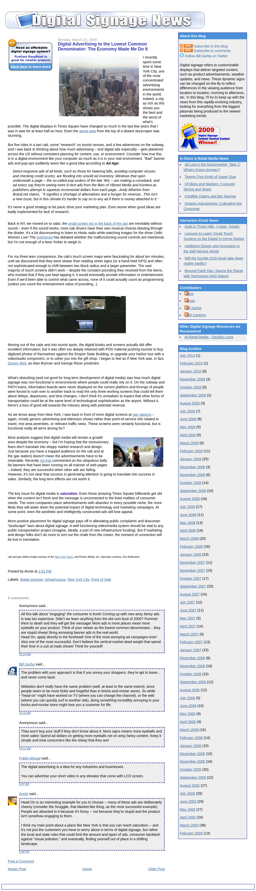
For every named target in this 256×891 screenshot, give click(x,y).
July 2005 (187, 794)
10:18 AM (25, 713)
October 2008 (190, 483)
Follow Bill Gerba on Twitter (204, 56)
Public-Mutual (29, 758)
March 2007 (189, 634)
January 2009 (190, 459)
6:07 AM (24, 784)
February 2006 (191, 738)
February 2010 (191, 363)
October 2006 (190, 674)
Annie (23, 794)
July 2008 (187, 507)
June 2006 (188, 706)
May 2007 (187, 618)
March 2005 (189, 825)
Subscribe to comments (205, 51)
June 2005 (188, 802)
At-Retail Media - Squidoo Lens (208, 337)
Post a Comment (21, 861)
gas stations (142, 414)
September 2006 (193, 682)
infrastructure (55, 580)
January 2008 (190, 554)
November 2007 (192, 570)
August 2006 (190, 690)
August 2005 (190, 786)
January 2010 (190, 371)
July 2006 (187, 698)
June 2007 (188, 610)
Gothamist (44, 237)
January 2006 (190, 746)
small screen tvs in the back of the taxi (98, 224)
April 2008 (188, 530)
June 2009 (188, 419)
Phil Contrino (196, 315)
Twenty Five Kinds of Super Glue (210, 177)
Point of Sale (101, 580)
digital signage (31, 580)
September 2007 (193, 586)
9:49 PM (24, 851)
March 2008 (189, 538)
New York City (78, 580)
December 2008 (192, 467)
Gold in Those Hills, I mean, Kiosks (211, 226)
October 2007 (190, 578)
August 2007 (190, 594)
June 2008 (188, 515)
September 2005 (193, 778)
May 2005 (187, 810)
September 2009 (193, 395)
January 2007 (190, 650)
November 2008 (192, 475)
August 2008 (190, 499)
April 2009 (188, 435)
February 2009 (191, 451)
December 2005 (192, 754)
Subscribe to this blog (204, 46)
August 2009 (190, 403)
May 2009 (187, 427)
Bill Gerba (26, 664)
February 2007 (191, 642)
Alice (190, 294)
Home (87, 869)
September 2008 (193, 491)
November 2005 (192, 762)
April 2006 (188, 722)
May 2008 (187, 523)
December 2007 (192, 562)
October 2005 (190, 770)
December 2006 (192, 658)
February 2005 (191, 833)
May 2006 (187, 714)
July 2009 (187, 411)
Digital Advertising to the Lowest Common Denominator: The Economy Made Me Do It (103, 46)
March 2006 (189, 730)
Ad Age (46, 460)
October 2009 (190, 387)
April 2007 (188, 626)
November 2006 (192, 666)
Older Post (156, 869)
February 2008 (191, 546)
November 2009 (192, 379)
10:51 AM (25, 748)
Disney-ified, (18, 363)
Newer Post (17, 869)
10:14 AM (25, 654)
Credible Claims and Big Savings (210, 196)
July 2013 (187, 356)
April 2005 (188, 817)
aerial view (87, 131)
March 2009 (189, 443)
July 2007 (187, 602)
